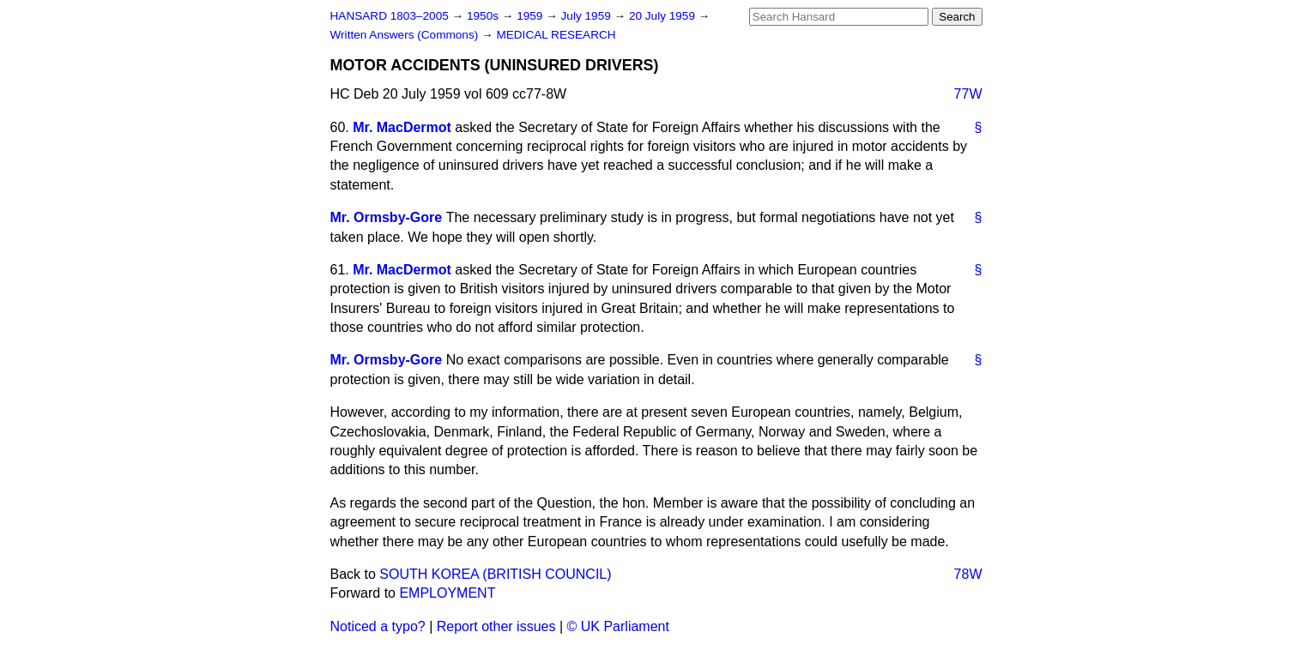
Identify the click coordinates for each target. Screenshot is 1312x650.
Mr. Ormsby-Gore (386, 217)
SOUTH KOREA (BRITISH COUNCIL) (495, 574)
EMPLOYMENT (447, 593)
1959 (531, 15)
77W (968, 94)
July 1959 (587, 15)
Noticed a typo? (378, 626)
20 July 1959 (663, 15)
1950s (484, 15)
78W (968, 574)
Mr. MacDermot (402, 127)
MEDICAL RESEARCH (555, 34)
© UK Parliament (618, 626)
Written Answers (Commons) (406, 34)
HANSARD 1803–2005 (389, 15)
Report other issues (496, 626)
